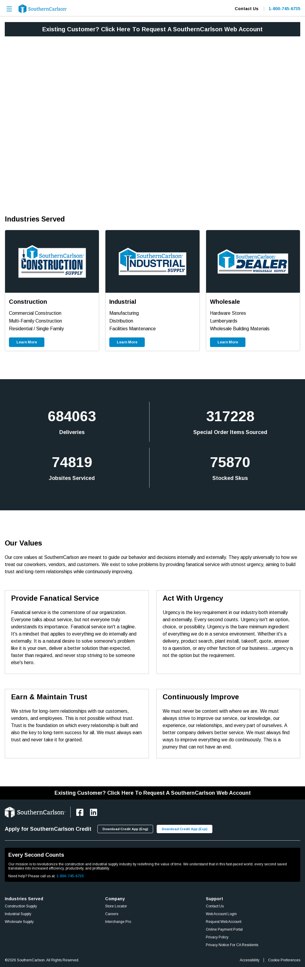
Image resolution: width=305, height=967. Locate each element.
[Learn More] (26, 342)
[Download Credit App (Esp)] (184, 829)
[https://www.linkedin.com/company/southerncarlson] (93, 812)
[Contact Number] (282, 8)
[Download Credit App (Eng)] (125, 829)
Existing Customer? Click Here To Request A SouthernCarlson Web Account (152, 29)
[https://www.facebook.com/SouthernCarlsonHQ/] (80, 812)
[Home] (42, 8)
